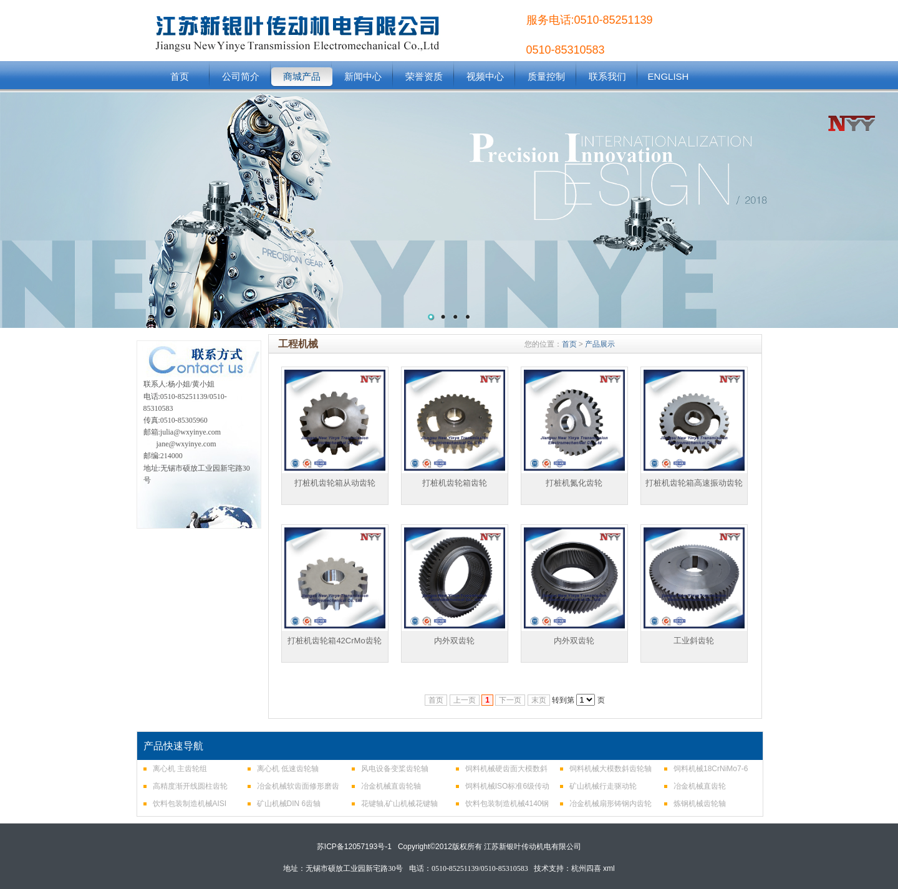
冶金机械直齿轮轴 (391, 786)
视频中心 (485, 76)
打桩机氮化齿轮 (574, 483)
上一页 (464, 700)
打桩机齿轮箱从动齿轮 (334, 483)
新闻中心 (363, 76)
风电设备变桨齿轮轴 (394, 768)
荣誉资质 (424, 76)
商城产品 (302, 76)
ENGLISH (668, 76)
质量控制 (546, 76)
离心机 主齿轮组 (180, 768)
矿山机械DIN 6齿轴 (289, 803)
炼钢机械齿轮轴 (700, 803)
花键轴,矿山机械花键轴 (399, 803)
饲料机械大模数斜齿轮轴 (610, 768)
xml (609, 868)
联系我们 (607, 76)
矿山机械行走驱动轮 (603, 786)
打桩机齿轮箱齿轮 (454, 483)
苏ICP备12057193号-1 (354, 846)
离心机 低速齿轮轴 (288, 768)
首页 (179, 76)
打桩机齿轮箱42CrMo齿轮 (334, 640)
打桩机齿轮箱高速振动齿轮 (694, 483)
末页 (538, 700)
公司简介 (240, 76)
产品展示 (600, 344)
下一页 (510, 700)
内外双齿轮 (454, 640)
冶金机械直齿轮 (700, 786)
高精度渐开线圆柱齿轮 (190, 786)
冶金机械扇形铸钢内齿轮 (610, 803)
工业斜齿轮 (694, 640)
